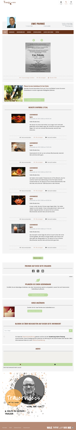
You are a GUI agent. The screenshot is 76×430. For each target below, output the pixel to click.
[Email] (42, 271)
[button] (34, 41)
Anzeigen (11, 32)
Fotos (57, 32)
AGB (10, 427)
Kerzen (29, 32)
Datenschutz (17, 427)
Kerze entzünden (25, 137)
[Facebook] (33, 271)
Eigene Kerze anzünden (34, 311)
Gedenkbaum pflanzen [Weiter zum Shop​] (38, 295)
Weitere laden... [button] (38, 258)
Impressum (26, 427)
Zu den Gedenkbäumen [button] (34, 100)
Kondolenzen (37, 32)
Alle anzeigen (41, 77)
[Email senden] (36, 330)
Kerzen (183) (52, 77)
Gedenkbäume (21, 32)
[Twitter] (38, 271)
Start (5, 32)
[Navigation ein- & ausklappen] (71, 2)
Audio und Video (48, 32)
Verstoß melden (50, 137)
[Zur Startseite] (10, 2)
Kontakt (4, 427)
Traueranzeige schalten (27, 77)
